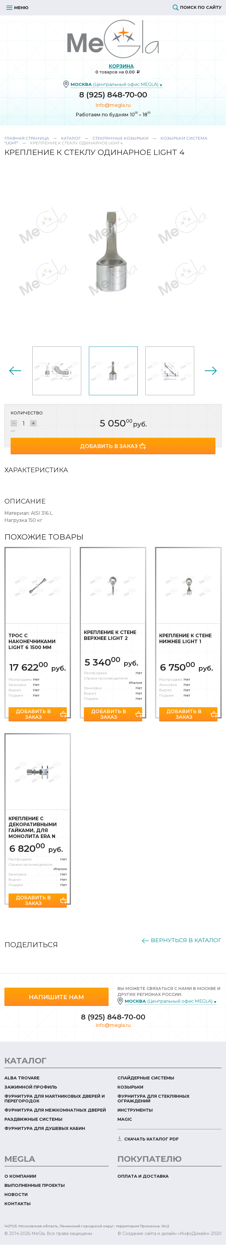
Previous (15, 371)
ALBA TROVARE (21, 1078)
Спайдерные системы (145, 1078)
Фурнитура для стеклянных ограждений (153, 1099)
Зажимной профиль (30, 1087)
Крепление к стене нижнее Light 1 (185, 638)
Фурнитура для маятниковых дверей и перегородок (54, 1099)
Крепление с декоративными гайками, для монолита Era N (33, 827)
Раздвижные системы (33, 1119)
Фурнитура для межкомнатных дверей (55, 1110)
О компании (20, 1176)
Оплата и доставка (143, 1176)
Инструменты (135, 1110)
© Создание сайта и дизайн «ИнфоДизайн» (164, 1233)
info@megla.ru (113, 105)
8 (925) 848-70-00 (113, 95)
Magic (124, 1119)
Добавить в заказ (109, 445)
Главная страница (26, 138)
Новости (16, 1194)
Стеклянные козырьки (120, 138)
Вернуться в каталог (177, 940)
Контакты (17, 1204)
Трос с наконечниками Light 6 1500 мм (32, 641)
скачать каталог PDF (151, 1139)
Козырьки (130, 1087)
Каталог (71, 138)
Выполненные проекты (34, 1185)
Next (211, 371)
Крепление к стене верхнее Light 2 (110, 635)
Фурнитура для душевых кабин (44, 1128)
